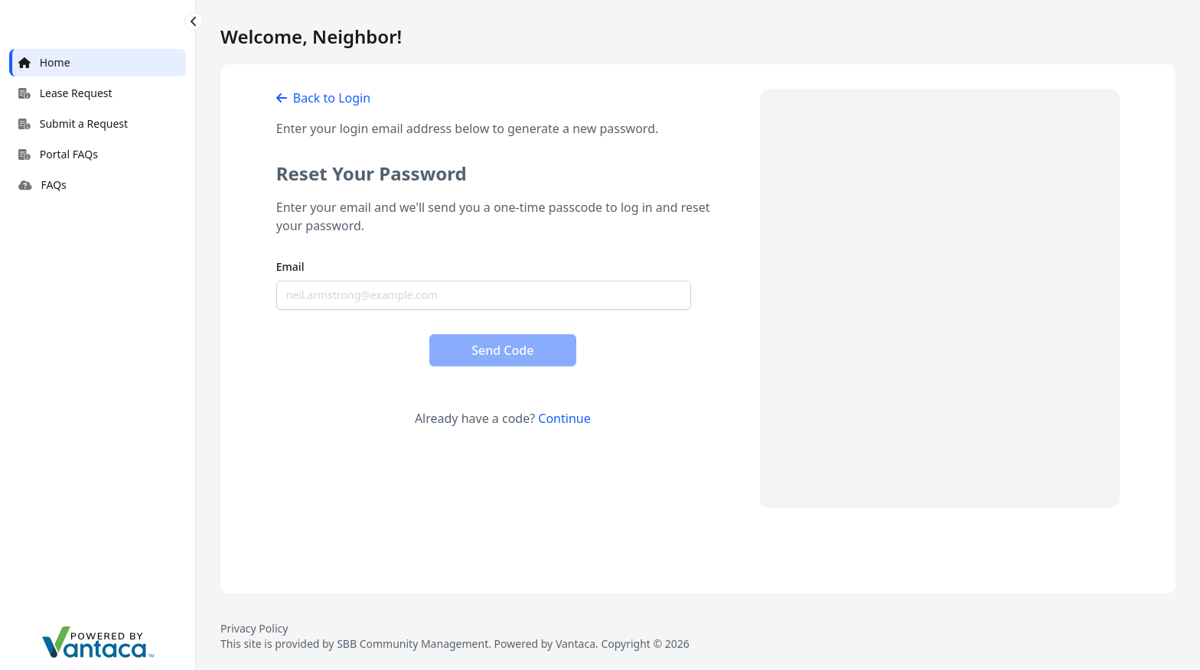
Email (290, 266)
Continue (564, 418)
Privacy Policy (254, 628)
